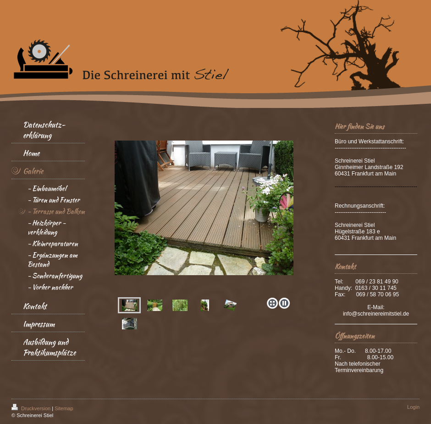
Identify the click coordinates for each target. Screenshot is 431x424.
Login (413, 407)
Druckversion (31, 408)
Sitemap (64, 408)
